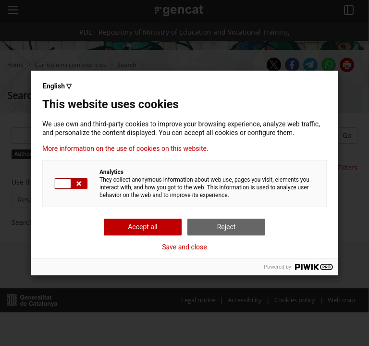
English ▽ (57, 86)
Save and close (184, 247)
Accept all (143, 227)
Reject (226, 227)
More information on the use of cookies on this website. (125, 148)
